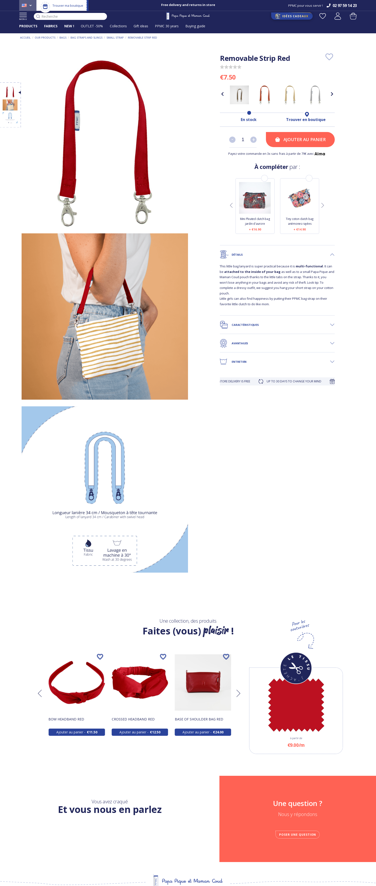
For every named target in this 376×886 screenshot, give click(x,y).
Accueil (25, 37)
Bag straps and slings (86, 37)
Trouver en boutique (306, 119)
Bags (62, 37)
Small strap (115, 37)
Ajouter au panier (300, 139)
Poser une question (297, 835)
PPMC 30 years (167, 26)
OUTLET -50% (92, 26)
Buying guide (195, 26)
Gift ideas (141, 26)
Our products (45, 37)
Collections (118, 26)
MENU (23, 17)
